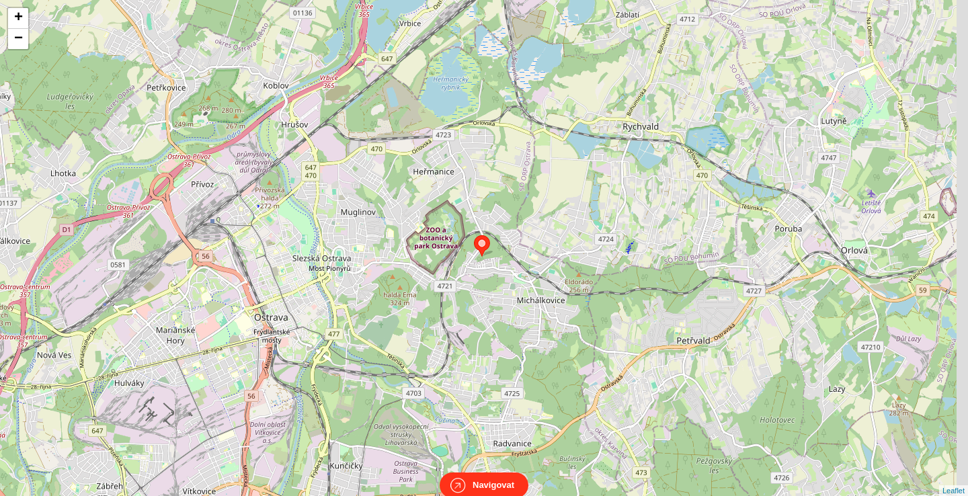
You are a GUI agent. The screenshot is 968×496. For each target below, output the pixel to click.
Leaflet (953, 478)
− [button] (18, 39)
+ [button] (18, 18)
